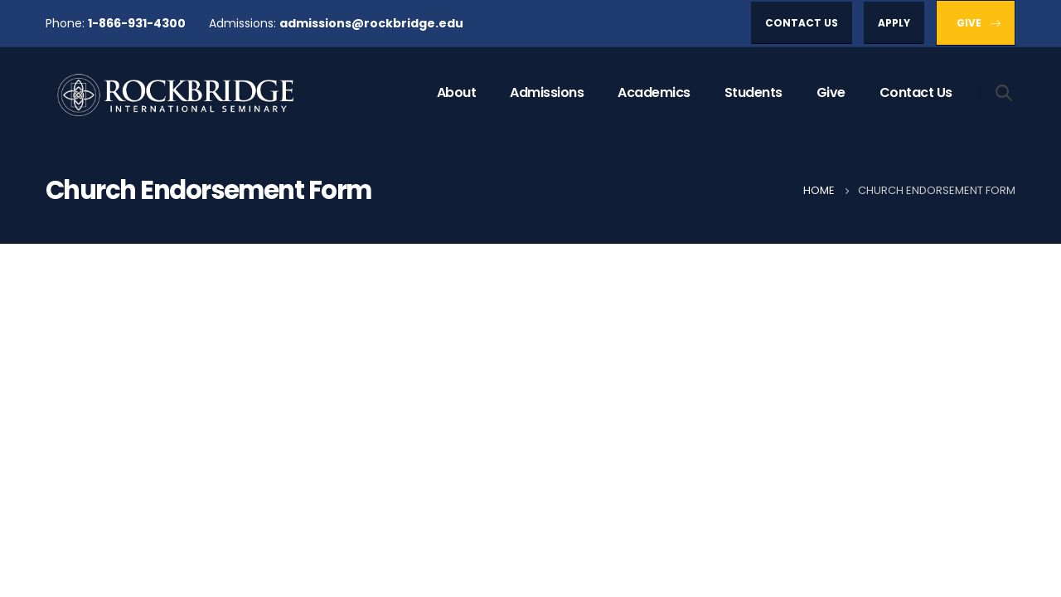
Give (830, 92)
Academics (654, 92)
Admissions (547, 92)
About (457, 92)
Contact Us (915, 92)
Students (753, 92)
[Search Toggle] (1004, 92)
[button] (801, 23)
